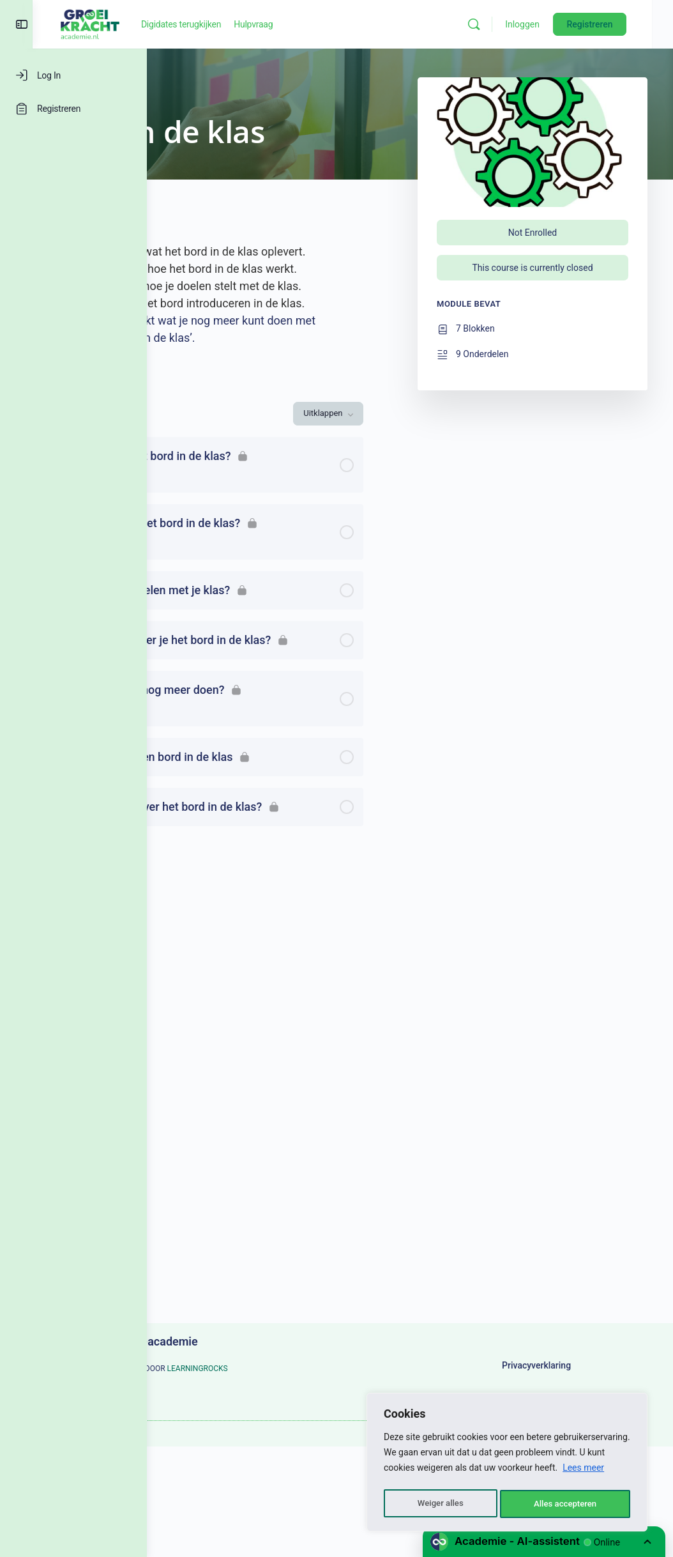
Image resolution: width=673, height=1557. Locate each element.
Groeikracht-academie (255, 1341)
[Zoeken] (495, 24)
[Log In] (73, 75)
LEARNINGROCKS (228, 1385)
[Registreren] (73, 108)
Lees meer (583, 1472)
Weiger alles (439, 1504)
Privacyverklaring (555, 1374)
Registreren (611, 24)
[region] (507, 1464)
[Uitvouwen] (187, 534)
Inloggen (544, 24)
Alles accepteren (565, 1504)
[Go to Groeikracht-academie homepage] (204, 23)
